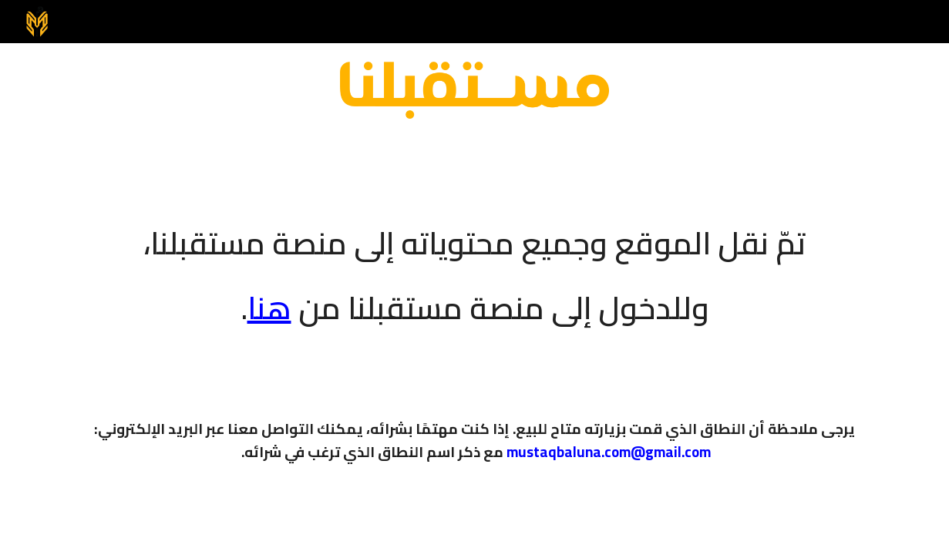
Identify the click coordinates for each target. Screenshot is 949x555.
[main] (474, 265)
